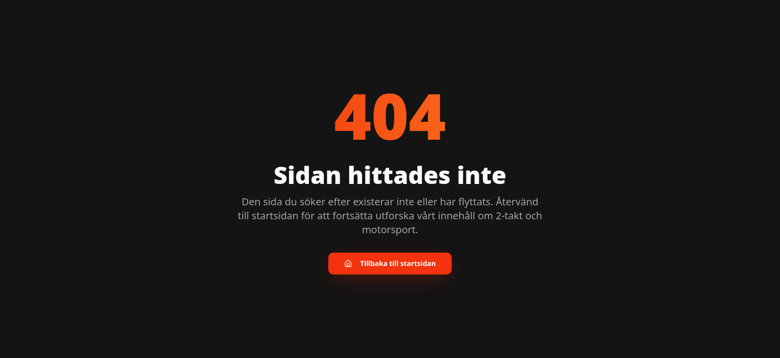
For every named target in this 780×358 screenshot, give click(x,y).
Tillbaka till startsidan (390, 263)
